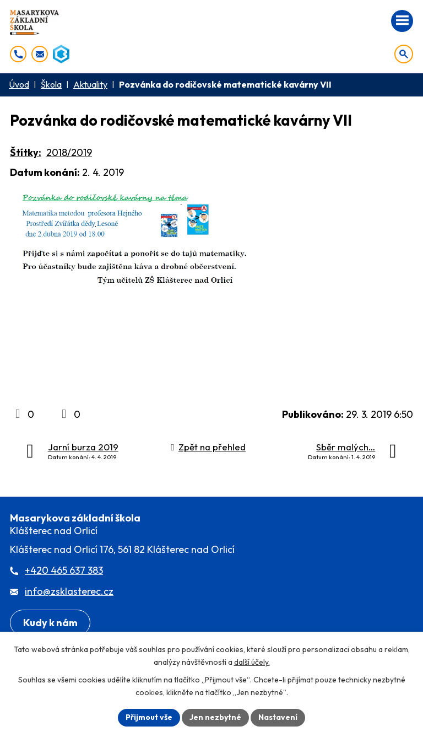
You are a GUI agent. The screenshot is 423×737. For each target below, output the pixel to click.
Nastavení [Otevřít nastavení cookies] (277, 717)
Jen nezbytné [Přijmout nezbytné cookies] (215, 717)
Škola (51, 84)
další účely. (252, 662)
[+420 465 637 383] (18, 54)
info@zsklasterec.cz (69, 591)
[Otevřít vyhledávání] (403, 54)
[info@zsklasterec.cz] (39, 54)
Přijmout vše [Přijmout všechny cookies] (149, 717)
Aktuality (90, 84)
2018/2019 (69, 152)
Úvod (19, 84)
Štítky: (25, 152)
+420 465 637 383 (64, 570)
